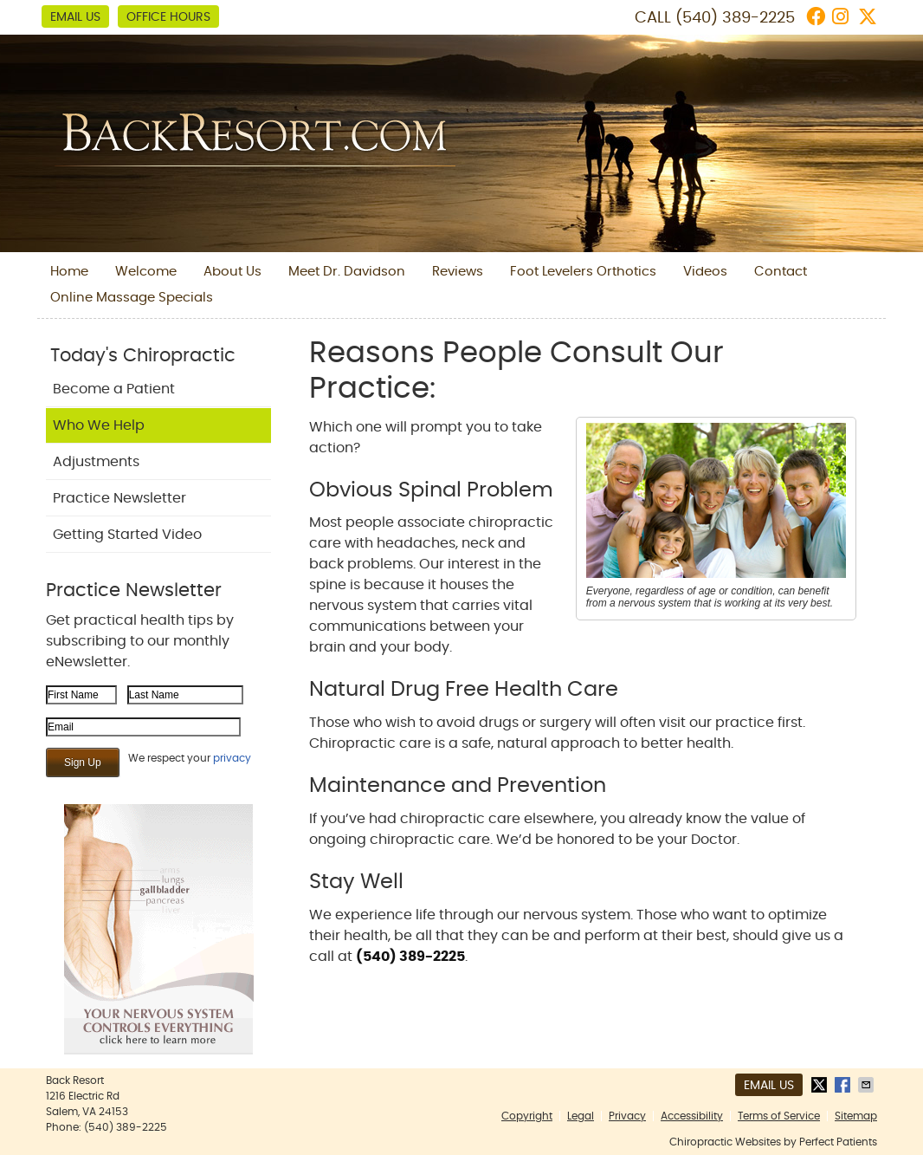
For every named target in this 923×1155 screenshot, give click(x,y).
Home (69, 271)
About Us (232, 271)
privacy (232, 758)
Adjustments (96, 462)
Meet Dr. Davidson (346, 271)
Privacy (627, 1116)
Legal (580, 1116)
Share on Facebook (844, 1085)
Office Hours (168, 17)
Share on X (820, 1085)
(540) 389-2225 (735, 18)
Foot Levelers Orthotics (583, 271)
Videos (705, 271)
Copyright (526, 1116)
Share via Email (867, 1085)
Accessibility (692, 1116)
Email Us (75, 17)
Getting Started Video (127, 535)
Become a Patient (114, 389)
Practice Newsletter (119, 498)
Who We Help (99, 425)
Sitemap (856, 1116)
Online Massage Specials (131, 297)
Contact (780, 271)
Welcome (146, 271)
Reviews (457, 271)
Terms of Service (779, 1116)
